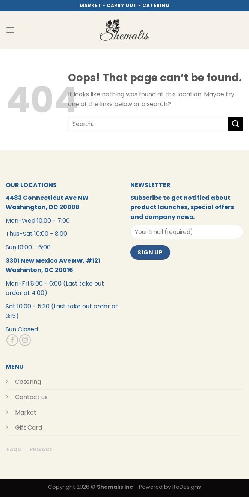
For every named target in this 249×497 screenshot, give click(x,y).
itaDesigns (186, 487)
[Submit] (235, 124)
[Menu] (10, 30)
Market (25, 412)
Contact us (31, 397)
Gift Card (28, 427)
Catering (28, 381)
